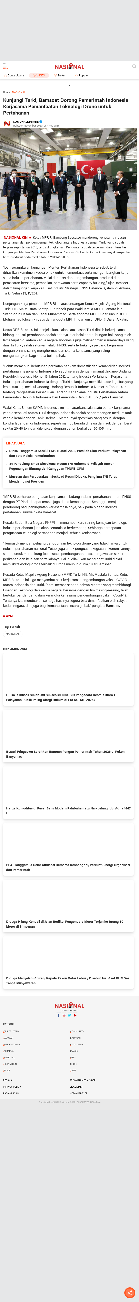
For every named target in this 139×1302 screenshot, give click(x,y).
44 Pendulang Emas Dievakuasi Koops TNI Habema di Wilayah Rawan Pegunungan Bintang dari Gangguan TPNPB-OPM (61, 466)
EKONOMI (75, 1038)
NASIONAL (13, 634)
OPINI (73, 1057)
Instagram (64, 1017)
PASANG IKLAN (11, 1093)
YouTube (75, 1017)
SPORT (73, 1064)
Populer (84, 75)
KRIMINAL (9, 1051)
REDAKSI (7, 1080)
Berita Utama (16, 75)
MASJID (74, 1051)
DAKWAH (8, 1038)
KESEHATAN (76, 1044)
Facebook (59, 1017)
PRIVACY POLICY (12, 1087)
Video (41, 75)
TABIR (73, 1070)
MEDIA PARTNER (78, 1093)
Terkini (62, 75)
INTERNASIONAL (12, 1044)
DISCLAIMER (76, 1087)
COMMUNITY (77, 1031)
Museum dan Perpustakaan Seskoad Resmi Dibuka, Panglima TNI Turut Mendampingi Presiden (63, 479)
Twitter (70, 1017)
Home (6, 92)
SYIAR (7, 1070)
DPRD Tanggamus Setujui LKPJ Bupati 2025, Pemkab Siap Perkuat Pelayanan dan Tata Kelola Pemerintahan (67, 454)
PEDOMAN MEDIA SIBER (83, 1080)
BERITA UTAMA (12, 1031)
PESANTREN (10, 1064)
